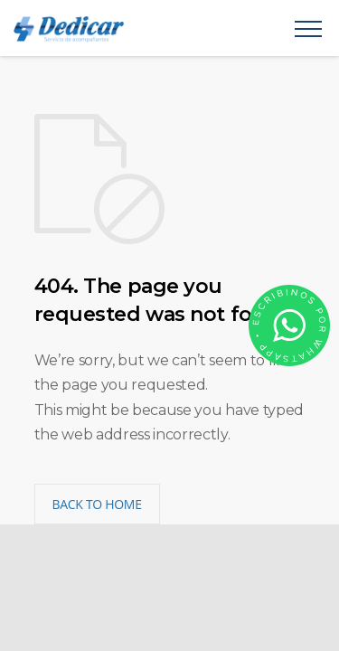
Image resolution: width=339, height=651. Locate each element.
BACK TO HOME (97, 504)
